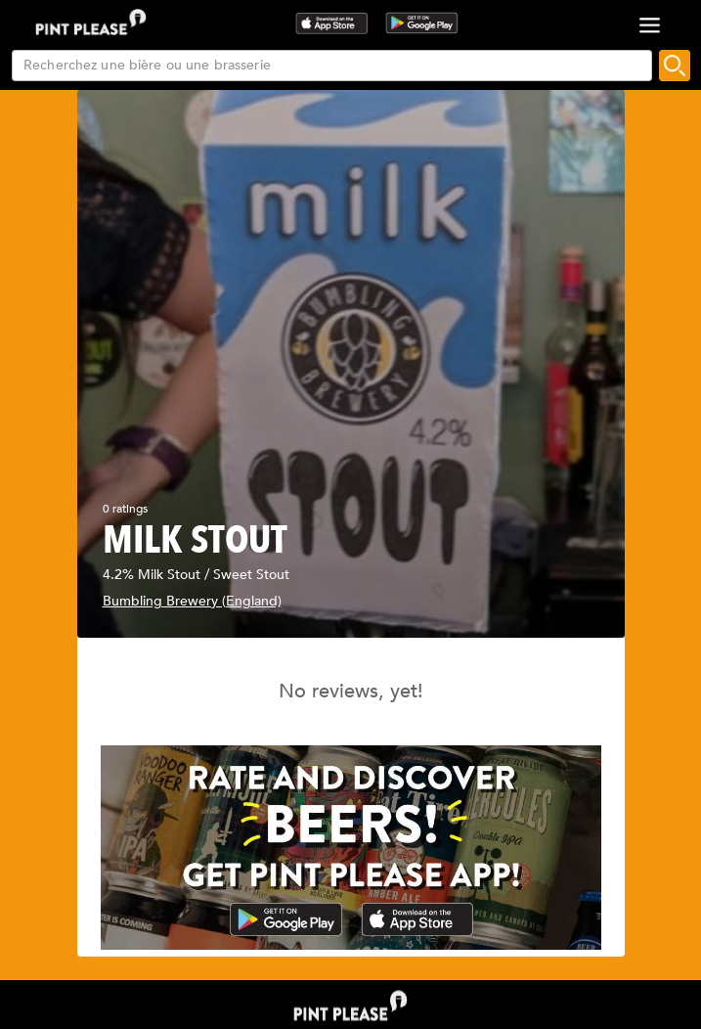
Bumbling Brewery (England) (192, 601)
